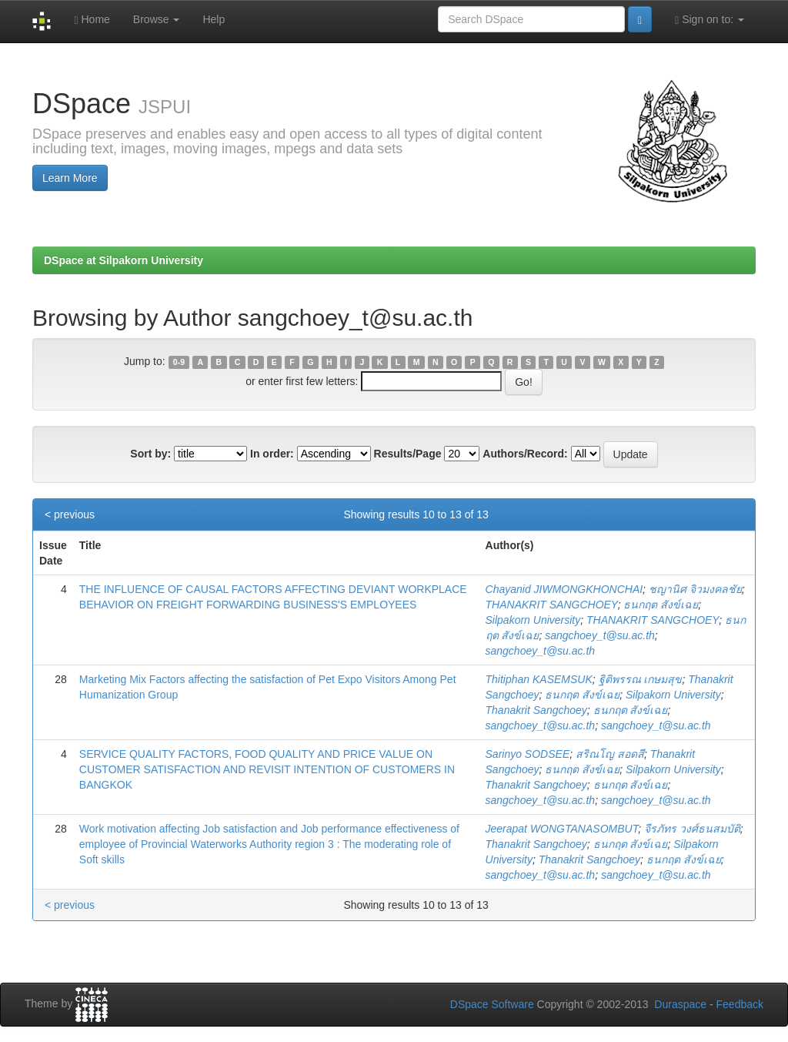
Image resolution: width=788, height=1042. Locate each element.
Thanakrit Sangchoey (536, 710)
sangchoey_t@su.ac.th (600, 635)
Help (213, 19)
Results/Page (408, 453)
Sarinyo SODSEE (528, 754)
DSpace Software (492, 1004)
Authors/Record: (524, 453)
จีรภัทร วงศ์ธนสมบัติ (692, 829)
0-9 (179, 362)
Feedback (739, 1004)
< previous (70, 514)
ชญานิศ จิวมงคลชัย (695, 589)
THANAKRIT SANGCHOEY (552, 604)
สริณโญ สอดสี (610, 754)
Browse (156, 19)
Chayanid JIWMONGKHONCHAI (564, 589)
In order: (272, 453)
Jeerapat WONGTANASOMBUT (562, 829)
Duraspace (680, 1004)
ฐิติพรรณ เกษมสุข (641, 679)
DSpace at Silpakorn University (123, 260)
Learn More (70, 178)
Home (91, 19)
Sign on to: (709, 19)
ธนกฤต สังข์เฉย (660, 604)
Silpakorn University (533, 620)
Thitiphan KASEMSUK (539, 679)
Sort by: (150, 453)
